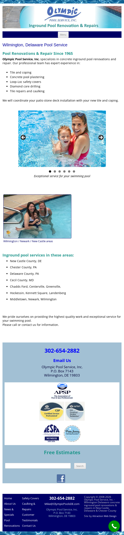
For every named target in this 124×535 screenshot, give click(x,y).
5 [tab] (69, 171)
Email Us (62, 360)
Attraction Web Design (104, 516)
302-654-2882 (62, 350)
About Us (10, 504)
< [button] (23, 138)
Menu (63, 34)
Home (8, 498)
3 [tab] (59, 171)
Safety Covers (30, 498)
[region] (62, 138)
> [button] (101, 138)
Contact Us (29, 526)
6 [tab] (74, 171)
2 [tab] (55, 171)
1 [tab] (50, 171)
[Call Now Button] (114, 526)
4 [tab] (64, 171)
